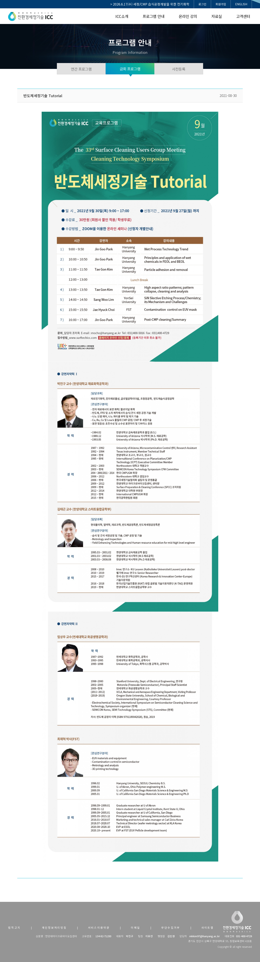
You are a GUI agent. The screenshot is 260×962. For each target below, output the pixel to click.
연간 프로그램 (81, 69)
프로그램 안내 (153, 16)
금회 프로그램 (130, 68)
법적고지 (14, 927)
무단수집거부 (170, 927)
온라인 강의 (188, 16)
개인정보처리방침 (54, 927)
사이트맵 (207, 927)
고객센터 (243, 16)
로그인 (202, 4)
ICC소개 (121, 16)
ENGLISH (241, 4)
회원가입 (221, 4)
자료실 (216, 16)
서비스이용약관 (99, 927)
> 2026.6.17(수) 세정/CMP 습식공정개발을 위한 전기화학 (149, 4)
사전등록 (178, 69)
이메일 (135, 927)
